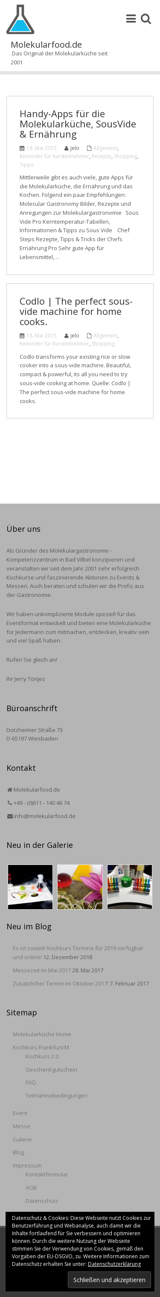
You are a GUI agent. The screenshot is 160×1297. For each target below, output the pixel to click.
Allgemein (105, 148)
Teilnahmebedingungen (56, 1095)
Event (20, 1113)
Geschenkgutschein (51, 1069)
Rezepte (101, 156)
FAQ (31, 1082)
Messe (21, 1126)
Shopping (125, 156)
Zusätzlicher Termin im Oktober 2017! (60, 983)
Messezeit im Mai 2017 (42, 970)
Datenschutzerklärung (114, 1264)
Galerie (22, 1139)
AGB (31, 1187)
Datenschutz (42, 1201)
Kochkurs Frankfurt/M (41, 1047)
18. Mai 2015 (41, 148)
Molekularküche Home (42, 1034)
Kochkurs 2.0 (42, 1056)
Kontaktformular (47, 1174)
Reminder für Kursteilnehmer (54, 156)
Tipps (26, 164)
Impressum (27, 1165)
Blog (18, 1152)
